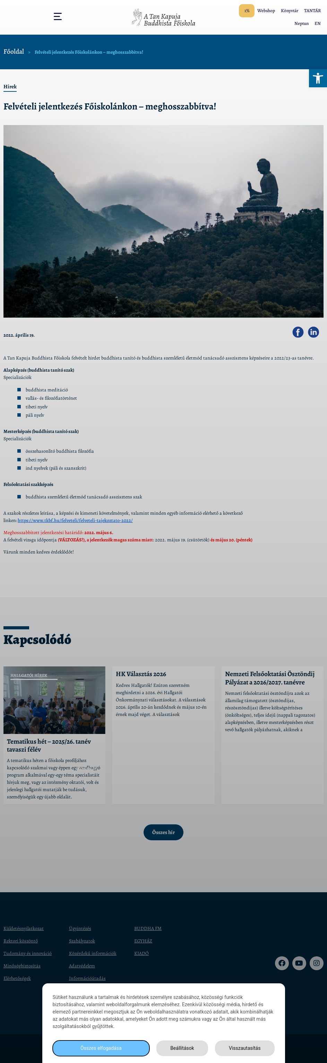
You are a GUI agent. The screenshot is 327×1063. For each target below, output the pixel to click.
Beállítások (182, 1048)
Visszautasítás (244, 1048)
